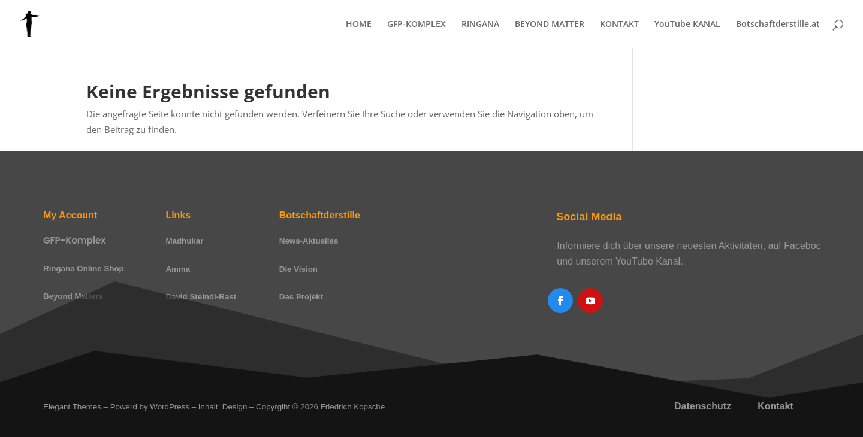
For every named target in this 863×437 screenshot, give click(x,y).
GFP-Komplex (74, 240)
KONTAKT (619, 24)
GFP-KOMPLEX (416, 24)
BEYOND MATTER (549, 24)
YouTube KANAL (687, 24)
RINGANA (480, 24)
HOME (359, 24)
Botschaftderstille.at (778, 24)
